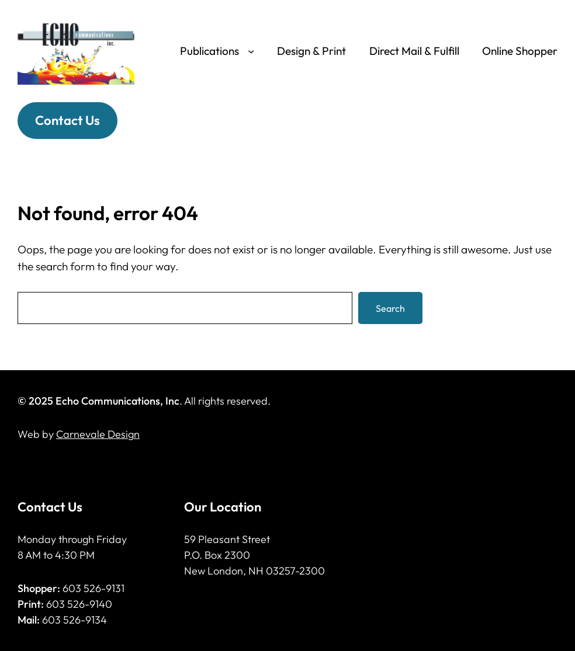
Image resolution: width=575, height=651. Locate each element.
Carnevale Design (98, 434)
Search (390, 308)
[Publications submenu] (251, 51)
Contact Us (67, 120)
